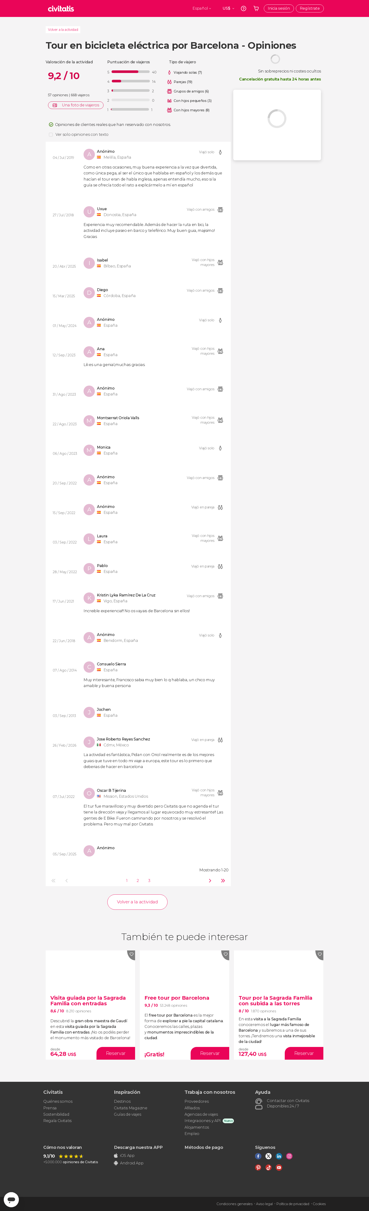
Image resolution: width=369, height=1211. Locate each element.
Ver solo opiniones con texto (82, 134)
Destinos (122, 1101)
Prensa (50, 1108)
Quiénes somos (57, 1101)
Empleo (191, 1133)
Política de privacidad (292, 1204)
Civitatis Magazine (130, 1108)
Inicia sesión (279, 8)
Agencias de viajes (201, 1114)
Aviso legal (264, 1204)
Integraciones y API (202, 1120)
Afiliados (192, 1108)
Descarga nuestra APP (138, 1147)
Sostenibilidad (56, 1114)
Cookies (319, 1204)
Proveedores (196, 1101)
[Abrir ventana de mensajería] (11, 1199)
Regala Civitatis (57, 1120)
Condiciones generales (234, 1204)
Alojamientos (196, 1127)
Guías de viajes (127, 1114)
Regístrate (310, 8)
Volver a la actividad (63, 30)
